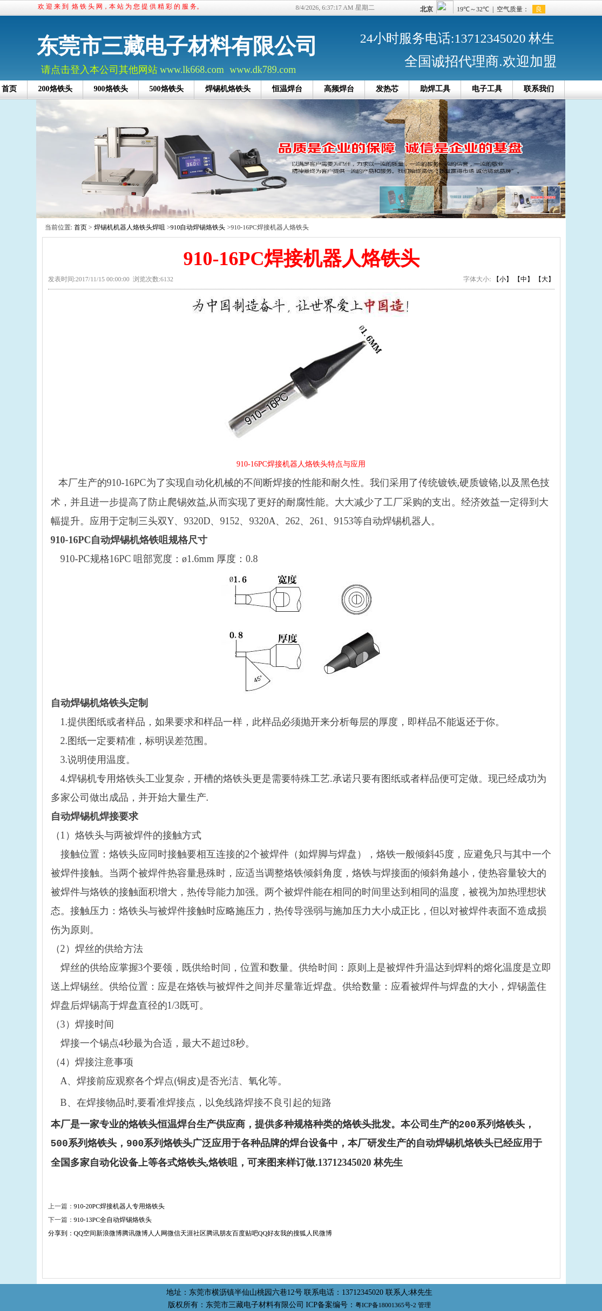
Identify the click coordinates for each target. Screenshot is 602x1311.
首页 (80, 227)
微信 (173, 1233)
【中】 (523, 279)
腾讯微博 (135, 1233)
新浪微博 (109, 1233)
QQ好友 (269, 1233)
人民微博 (319, 1233)
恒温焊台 (287, 89)
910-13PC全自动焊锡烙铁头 (113, 1220)
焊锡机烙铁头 (228, 89)
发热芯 (387, 89)
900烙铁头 (111, 89)
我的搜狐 (293, 1233)
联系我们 (539, 89)
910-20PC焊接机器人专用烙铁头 (119, 1206)
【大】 (544, 279)
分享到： (61, 1233)
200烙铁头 (55, 89)
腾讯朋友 (219, 1233)
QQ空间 (85, 1233)
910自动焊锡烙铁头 (197, 227)
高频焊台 (339, 89)
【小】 (502, 279)
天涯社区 (193, 1233)
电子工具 (487, 89)
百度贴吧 (245, 1233)
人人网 (157, 1233)
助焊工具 (435, 89)
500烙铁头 (167, 89)
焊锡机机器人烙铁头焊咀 (129, 227)
